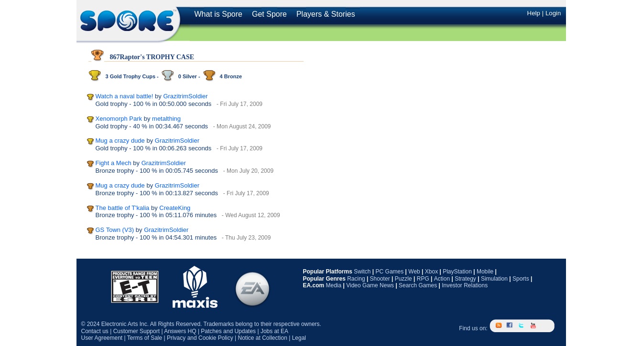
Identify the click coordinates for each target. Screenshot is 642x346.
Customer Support (136, 331)
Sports (520, 278)
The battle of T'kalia (123, 207)
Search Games (418, 285)
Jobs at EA (274, 331)
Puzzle (403, 278)
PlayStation (457, 271)
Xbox (431, 271)
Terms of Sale (144, 338)
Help (533, 13)
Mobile (485, 271)
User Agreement (102, 338)
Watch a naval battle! (124, 96)
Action (442, 278)
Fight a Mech (113, 163)
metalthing (166, 118)
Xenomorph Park (119, 118)
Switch (362, 271)
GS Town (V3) (115, 229)
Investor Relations (465, 285)
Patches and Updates (228, 331)
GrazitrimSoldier (185, 96)
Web (414, 271)
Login (553, 13)
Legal (299, 338)
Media (334, 285)
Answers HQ (180, 331)
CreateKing (174, 207)
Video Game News (370, 285)
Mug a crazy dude (120, 140)
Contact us (95, 331)
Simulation (494, 278)
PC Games (390, 271)
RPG (423, 278)
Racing (356, 278)
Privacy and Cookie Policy (200, 338)
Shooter (380, 278)
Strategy (465, 278)
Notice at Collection (262, 338)
